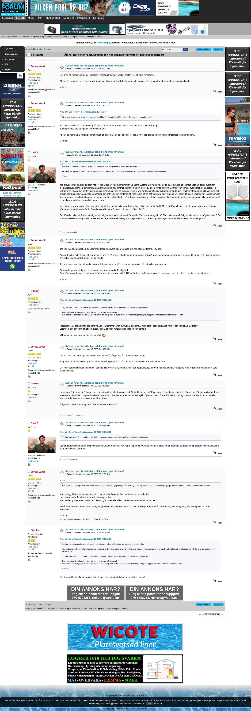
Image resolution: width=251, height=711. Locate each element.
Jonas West (38, 66)
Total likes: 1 (33, 190)
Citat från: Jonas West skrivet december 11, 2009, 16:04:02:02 (85, 161)
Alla (40, 49)
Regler (8, 69)
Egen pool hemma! (12, 193)
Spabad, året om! (12, 196)
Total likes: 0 (33, 83)
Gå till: (201, 615)
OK (150, 704)
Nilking (35, 290)
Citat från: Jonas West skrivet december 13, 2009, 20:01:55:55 (85, 300)
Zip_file (35, 529)
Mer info (158, 703)
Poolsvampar (104, 43)
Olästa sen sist (11, 54)
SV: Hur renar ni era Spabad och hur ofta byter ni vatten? (94, 66)
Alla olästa (9, 59)
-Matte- (35, 383)
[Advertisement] (12, 324)
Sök (6, 64)
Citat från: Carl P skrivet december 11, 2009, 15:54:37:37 (83, 112)
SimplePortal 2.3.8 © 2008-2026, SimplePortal (127, 695)
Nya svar (9, 49)
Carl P (34, 152)
